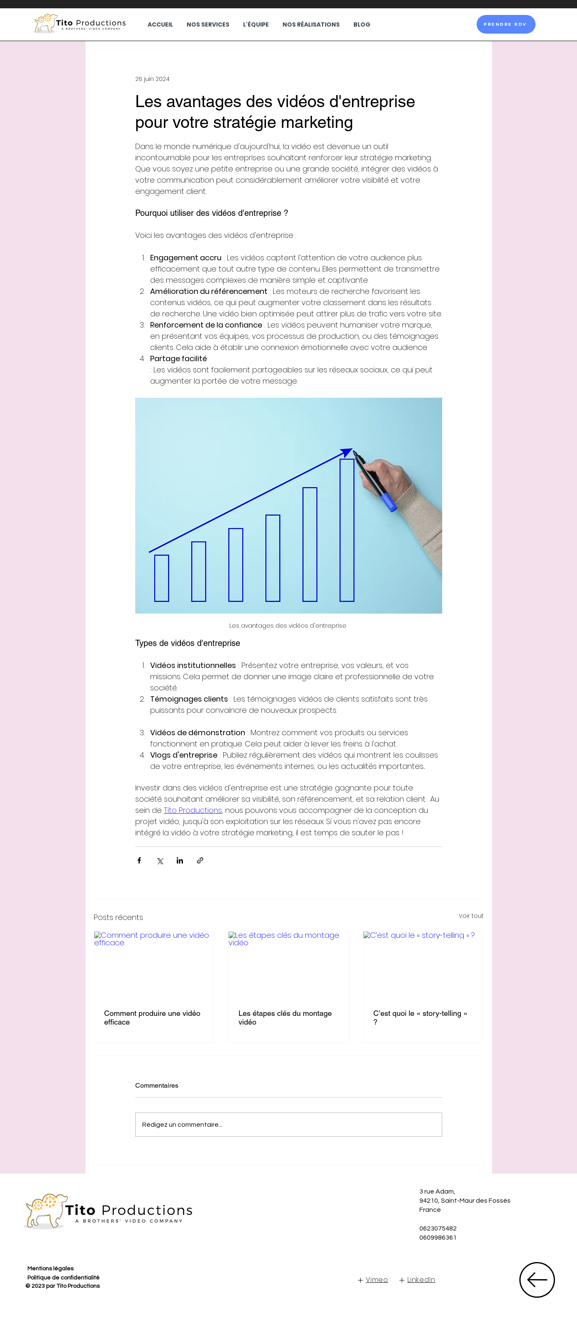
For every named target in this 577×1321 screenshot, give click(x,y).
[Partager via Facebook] (139, 860)
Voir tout (471, 916)
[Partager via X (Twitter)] (159, 860)
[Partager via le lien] (200, 860)
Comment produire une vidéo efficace (152, 1017)
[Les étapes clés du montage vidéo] (288, 965)
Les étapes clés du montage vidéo (285, 1017)
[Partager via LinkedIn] (180, 860)
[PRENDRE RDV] (506, 24)
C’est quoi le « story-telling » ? (420, 1017)
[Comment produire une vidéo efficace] (154, 965)
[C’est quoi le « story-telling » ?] (423, 965)
